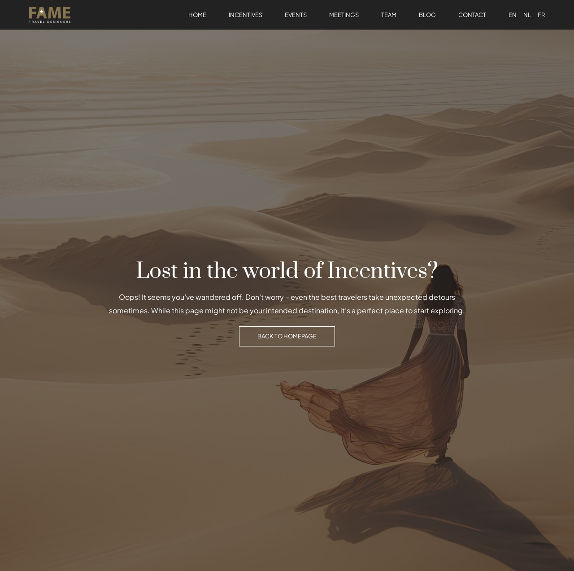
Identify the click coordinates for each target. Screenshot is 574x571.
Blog (427, 14)
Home (197, 14)
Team (388, 14)
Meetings (344, 14)
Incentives (245, 14)
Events (296, 14)
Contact (472, 14)
